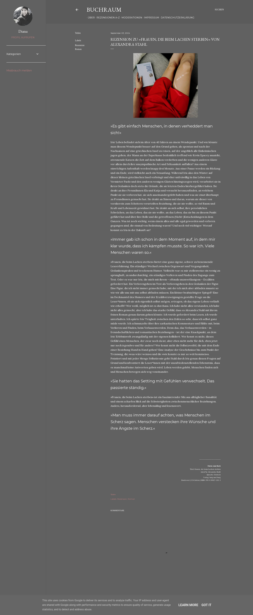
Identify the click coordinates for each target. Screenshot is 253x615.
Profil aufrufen (23, 37)
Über (90, 17)
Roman (78, 49)
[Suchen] (219, 10)
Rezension (79, 45)
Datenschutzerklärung (176, 17)
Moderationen (130, 17)
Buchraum (104, 9)
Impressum (150, 17)
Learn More (188, 605)
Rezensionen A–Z (107, 17)
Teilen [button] (78, 33)
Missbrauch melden (19, 70)
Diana (23, 31)
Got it (207, 605)
